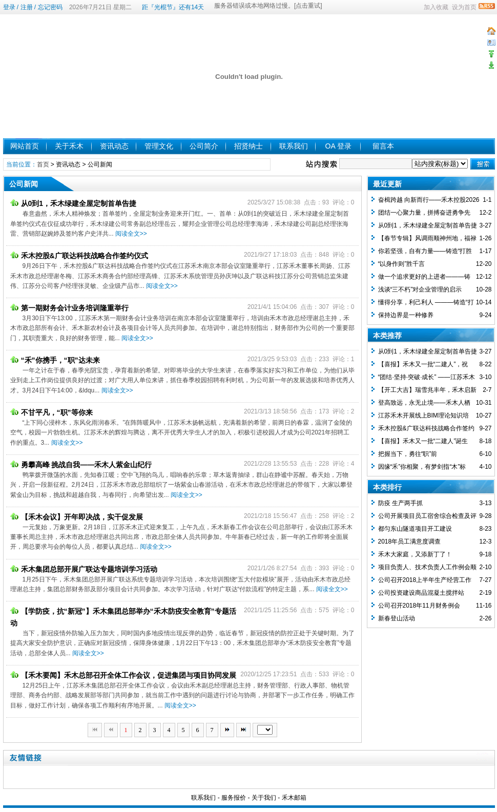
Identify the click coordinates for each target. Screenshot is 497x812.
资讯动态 (114, 146)
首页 (43, 164)
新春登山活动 (396, 618)
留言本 (383, 146)
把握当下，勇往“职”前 (408, 453)
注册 (26, 7)
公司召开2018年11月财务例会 (419, 605)
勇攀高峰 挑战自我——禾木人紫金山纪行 (81, 465)
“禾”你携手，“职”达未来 (55, 360)
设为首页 (464, 7)
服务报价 (233, 797)
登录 (9, 7)
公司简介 (204, 146)
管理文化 (158, 146)
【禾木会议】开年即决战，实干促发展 (76, 517)
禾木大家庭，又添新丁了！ (415, 554)
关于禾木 (69, 146)
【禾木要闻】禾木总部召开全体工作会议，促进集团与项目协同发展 (123, 675)
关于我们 (264, 797)
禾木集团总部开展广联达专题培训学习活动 (83, 569)
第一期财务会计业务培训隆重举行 (69, 308)
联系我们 (293, 146)
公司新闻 (100, 164)
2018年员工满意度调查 (409, 541)
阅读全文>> (131, 233)
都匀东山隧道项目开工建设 (415, 528)
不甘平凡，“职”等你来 (51, 412)
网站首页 (24, 146)
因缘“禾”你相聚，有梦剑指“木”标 (422, 466)
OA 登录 (338, 146)
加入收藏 (436, 7)
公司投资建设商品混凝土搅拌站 (421, 592)
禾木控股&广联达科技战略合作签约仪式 (79, 256)
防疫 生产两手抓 (400, 503)
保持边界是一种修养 (405, 315)
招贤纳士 (248, 146)
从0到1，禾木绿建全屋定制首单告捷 (73, 203)
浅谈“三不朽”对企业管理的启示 (420, 289)
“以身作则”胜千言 (401, 263)
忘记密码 (50, 7)
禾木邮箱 (294, 797)
